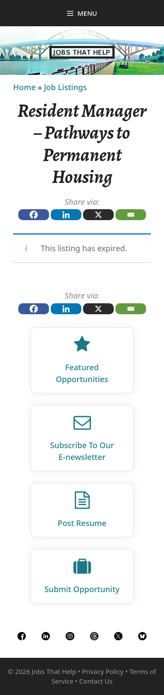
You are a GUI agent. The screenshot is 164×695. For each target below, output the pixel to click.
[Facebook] (33, 214)
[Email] (130, 214)
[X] (98, 214)
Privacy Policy (103, 671)
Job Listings (65, 87)
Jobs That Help (82, 52)
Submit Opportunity (82, 589)
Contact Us (95, 681)
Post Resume (82, 523)
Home (24, 87)
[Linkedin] (66, 214)
